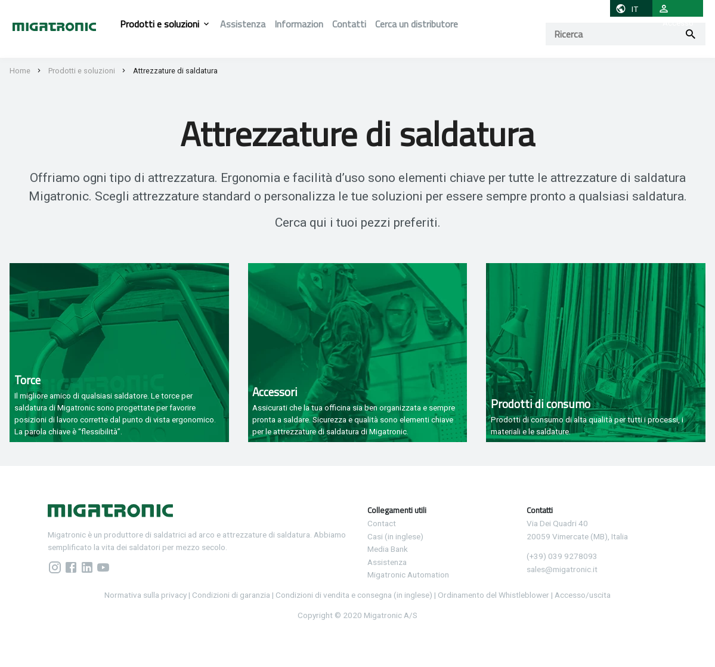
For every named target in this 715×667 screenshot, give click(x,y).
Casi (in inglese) (395, 536)
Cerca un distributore (416, 24)
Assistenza (242, 24)
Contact (381, 523)
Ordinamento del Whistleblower (493, 595)
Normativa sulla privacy (145, 595)
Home (20, 70)
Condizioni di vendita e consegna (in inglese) (354, 595)
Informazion (298, 24)
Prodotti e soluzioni (159, 24)
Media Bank (387, 549)
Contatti (349, 24)
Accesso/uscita (583, 595)
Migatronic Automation (408, 574)
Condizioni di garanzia (231, 595)
